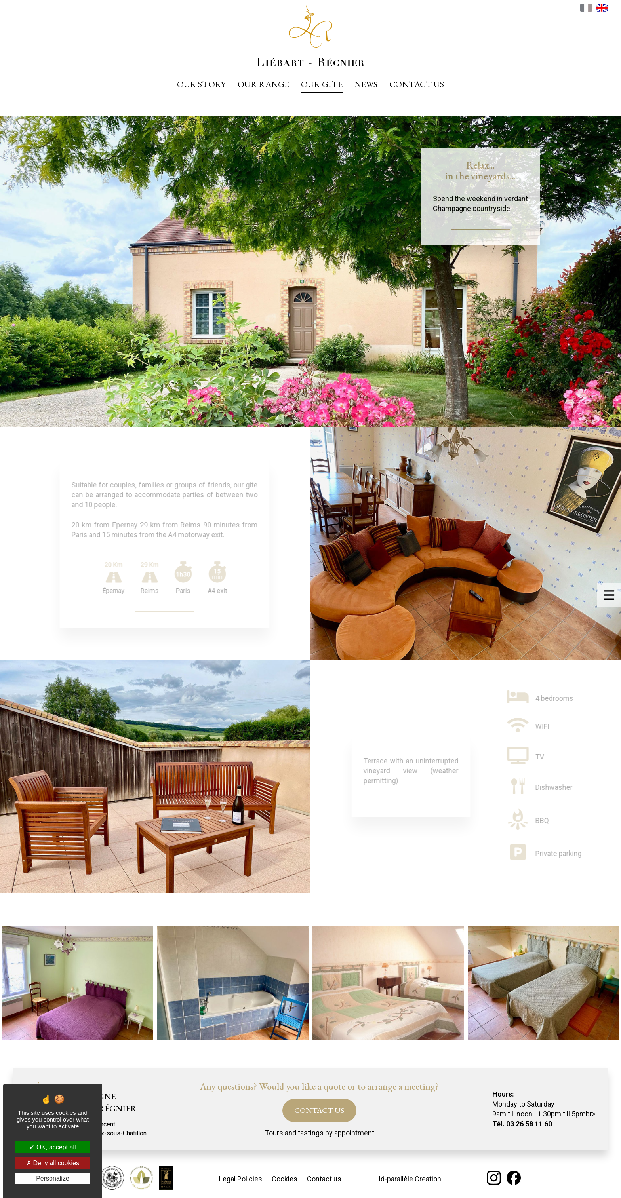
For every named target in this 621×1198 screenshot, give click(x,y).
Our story (201, 84)
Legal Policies (240, 1179)
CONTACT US (319, 1110)
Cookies (284, 1179)
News (365, 84)
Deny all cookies (52, 1163)
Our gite (322, 84)
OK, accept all (52, 1147)
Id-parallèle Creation (410, 1179)
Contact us (416, 84)
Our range (263, 84)
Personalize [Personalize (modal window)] (52, 1178)
